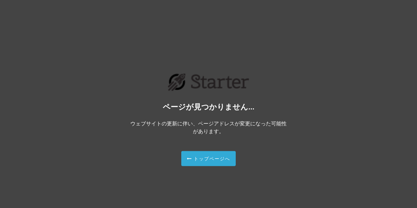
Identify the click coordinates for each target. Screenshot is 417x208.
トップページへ (208, 158)
